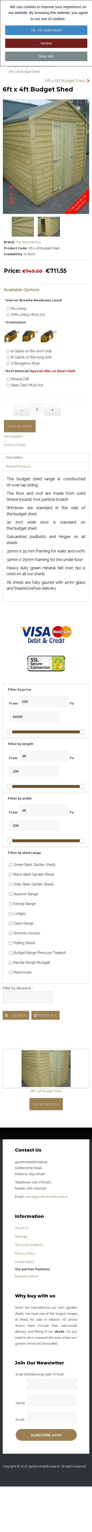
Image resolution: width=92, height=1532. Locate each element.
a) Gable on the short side (29, 351)
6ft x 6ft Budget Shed (65, 81)
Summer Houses (24, 933)
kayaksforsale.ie (26, 1276)
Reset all (45, 1015)
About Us (21, 1228)
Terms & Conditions (29, 1245)
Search (16, 1015)
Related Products (18, 466)
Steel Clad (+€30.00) (24, 385)
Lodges (17, 913)
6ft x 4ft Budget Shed (46, 1091)
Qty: (9, 407)
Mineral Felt (17, 379)
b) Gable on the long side (29, 357)
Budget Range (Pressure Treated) (37, 953)
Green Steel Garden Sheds (32, 865)
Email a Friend (14, 445)
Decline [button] (46, 43)
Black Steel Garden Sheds (31, 874)
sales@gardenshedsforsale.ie (46, 1197)
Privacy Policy (25, 1253)
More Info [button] (46, 56)
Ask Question (13, 436)
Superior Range (23, 894)
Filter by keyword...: (18, 988)
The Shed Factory (28, 242)
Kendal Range (22, 904)
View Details (46, 1104)
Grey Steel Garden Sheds (31, 884)
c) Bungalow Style (22, 363)
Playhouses (20, 972)
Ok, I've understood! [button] (46, 30)
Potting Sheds (22, 943)
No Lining (16, 308)
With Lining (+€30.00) (25, 315)
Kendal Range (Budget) (29, 962)
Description (14, 457)
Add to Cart (20, 426)
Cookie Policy (24, 1262)
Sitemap (21, 1236)
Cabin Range (21, 923)
